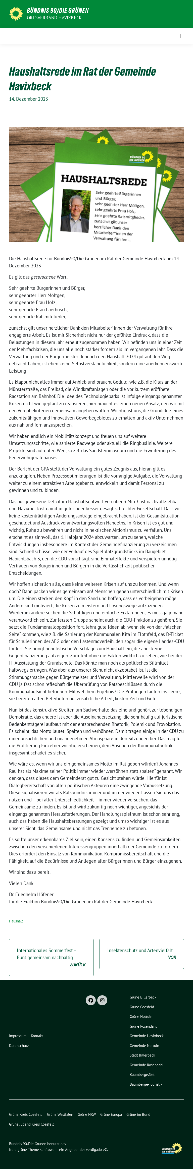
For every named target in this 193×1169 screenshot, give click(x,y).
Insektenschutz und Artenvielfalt (141, 954)
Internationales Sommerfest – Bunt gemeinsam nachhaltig (51, 957)
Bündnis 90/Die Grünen (58, 10)
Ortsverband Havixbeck (54, 18)
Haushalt (16, 921)
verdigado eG (96, 1149)
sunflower (48, 1149)
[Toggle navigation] (179, 35)
